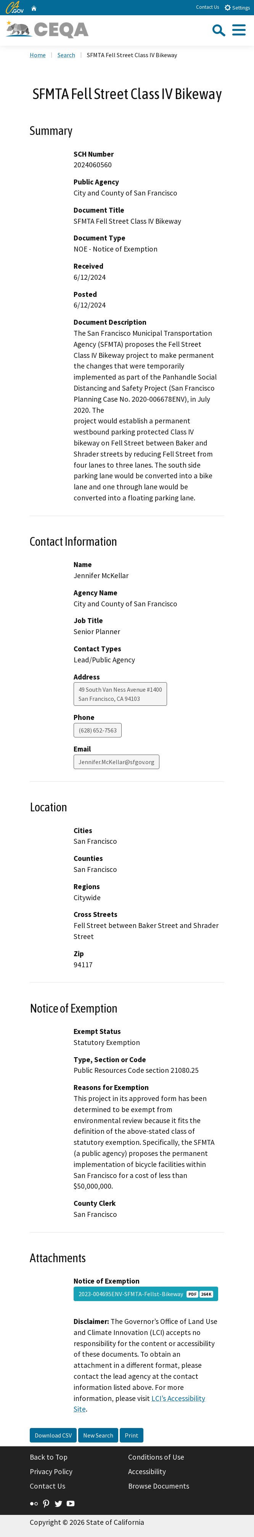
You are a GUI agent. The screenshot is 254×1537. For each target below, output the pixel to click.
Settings (237, 7)
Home (38, 55)
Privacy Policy (51, 1471)
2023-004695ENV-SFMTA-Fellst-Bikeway (146, 1294)
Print (131, 1435)
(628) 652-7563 (98, 730)
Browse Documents (158, 1486)
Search (66, 55)
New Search (98, 1435)
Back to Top (49, 1457)
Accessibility (147, 1471)
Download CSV (53, 1435)
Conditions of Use (156, 1457)
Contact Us (207, 7)
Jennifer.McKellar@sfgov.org (116, 762)
